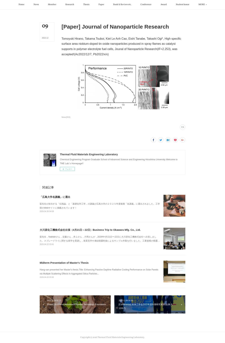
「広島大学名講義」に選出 (55, 197)
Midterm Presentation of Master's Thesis (64, 262)
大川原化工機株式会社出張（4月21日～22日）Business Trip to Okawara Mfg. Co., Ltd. (90, 229)
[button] (21, 4)
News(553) (66, 117)
